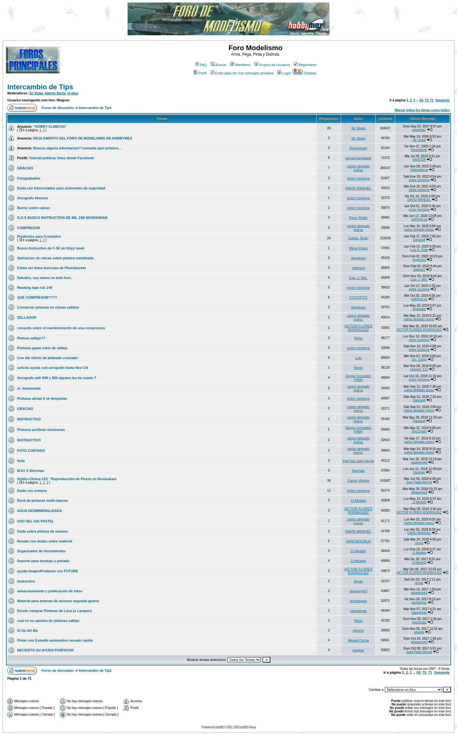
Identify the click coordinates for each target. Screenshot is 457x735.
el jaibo (72, 93)
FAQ (201, 65)
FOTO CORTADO (31, 451)
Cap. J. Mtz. (358, 278)
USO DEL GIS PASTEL (35, 521)
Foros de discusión (58, 108)
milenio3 (358, 268)
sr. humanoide (29, 388)
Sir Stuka (36, 93)
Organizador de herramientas (41, 551)
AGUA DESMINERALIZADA (39, 511)
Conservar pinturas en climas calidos (48, 307)
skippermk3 (419, 462)
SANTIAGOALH (358, 541)
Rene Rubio (358, 218)
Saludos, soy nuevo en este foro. (44, 278)
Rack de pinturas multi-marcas (42, 500)
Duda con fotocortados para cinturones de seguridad (61, 188)
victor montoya (358, 178)
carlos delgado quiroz (358, 168)
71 (432, 100)
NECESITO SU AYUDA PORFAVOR (45, 650)
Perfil (200, 73)
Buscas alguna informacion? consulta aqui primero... (77, 148)
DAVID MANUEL (358, 188)
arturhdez (419, 130)
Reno (358, 338)
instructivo (26, 581)
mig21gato (419, 431)
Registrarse (305, 65)
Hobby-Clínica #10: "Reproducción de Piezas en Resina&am (66, 479)
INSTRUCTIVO (29, 419)
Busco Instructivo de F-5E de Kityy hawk (50, 248)
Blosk (358, 368)
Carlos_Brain (358, 238)
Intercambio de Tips (40, 87)
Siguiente (442, 100)
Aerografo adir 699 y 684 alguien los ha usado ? (56, 378)
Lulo (358, 358)
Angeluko (358, 258)
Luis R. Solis (419, 250)
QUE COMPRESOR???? (37, 297)
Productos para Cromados (39, 236)
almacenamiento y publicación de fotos (49, 591)
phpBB (219, 727)
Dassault (419, 240)
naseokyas (358, 611)
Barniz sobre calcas (33, 208)
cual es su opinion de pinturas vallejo (48, 621)
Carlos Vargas (358, 480)
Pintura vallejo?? (31, 338)
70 (426, 100)
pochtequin (358, 601)
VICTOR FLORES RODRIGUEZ (358, 328)
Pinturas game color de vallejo (42, 348)
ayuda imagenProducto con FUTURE (47, 571)
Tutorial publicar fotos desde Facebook (61, 158)
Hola (21, 461)
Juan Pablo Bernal (419, 482)
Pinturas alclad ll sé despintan (42, 398)
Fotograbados (28, 178)
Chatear (304, 73)
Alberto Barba (54, 93)
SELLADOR (26, 317)
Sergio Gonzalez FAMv (358, 378)
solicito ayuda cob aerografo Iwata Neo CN (52, 368)
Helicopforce (419, 170)
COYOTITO (358, 297)
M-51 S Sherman (30, 471)
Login (284, 73)
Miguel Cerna (358, 640)
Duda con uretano (32, 491)
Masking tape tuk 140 (34, 287)
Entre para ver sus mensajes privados (242, 73)
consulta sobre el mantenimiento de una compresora (61, 328)
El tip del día (27, 630)
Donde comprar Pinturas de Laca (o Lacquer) (54, 611)
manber (358, 650)
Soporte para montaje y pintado (43, 561)
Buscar (218, 65)
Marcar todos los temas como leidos (422, 110)
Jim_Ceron (419, 359)
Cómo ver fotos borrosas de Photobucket (51, 268)
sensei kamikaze (358, 158)
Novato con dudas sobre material (44, 541)
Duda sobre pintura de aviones (42, 531)
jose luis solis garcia (358, 461)
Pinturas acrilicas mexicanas (41, 430)
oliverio (358, 630)
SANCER (419, 159)
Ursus (419, 543)
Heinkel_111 (419, 369)
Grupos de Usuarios (272, 65)
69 (421, 100)
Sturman (358, 471)
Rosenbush (358, 148)
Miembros (240, 65)
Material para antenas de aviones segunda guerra (58, 601)
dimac (358, 581)
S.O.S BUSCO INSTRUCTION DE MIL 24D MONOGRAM (62, 218)
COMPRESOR (28, 228)
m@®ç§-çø (419, 219)
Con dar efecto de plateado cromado (47, 358)
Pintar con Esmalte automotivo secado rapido (55, 640)
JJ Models (358, 500)
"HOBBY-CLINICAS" (50, 126)
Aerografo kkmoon (32, 198)
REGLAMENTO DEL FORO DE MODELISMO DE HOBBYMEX (82, 138)
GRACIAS (25, 168)
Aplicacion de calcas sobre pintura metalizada (55, 258)
